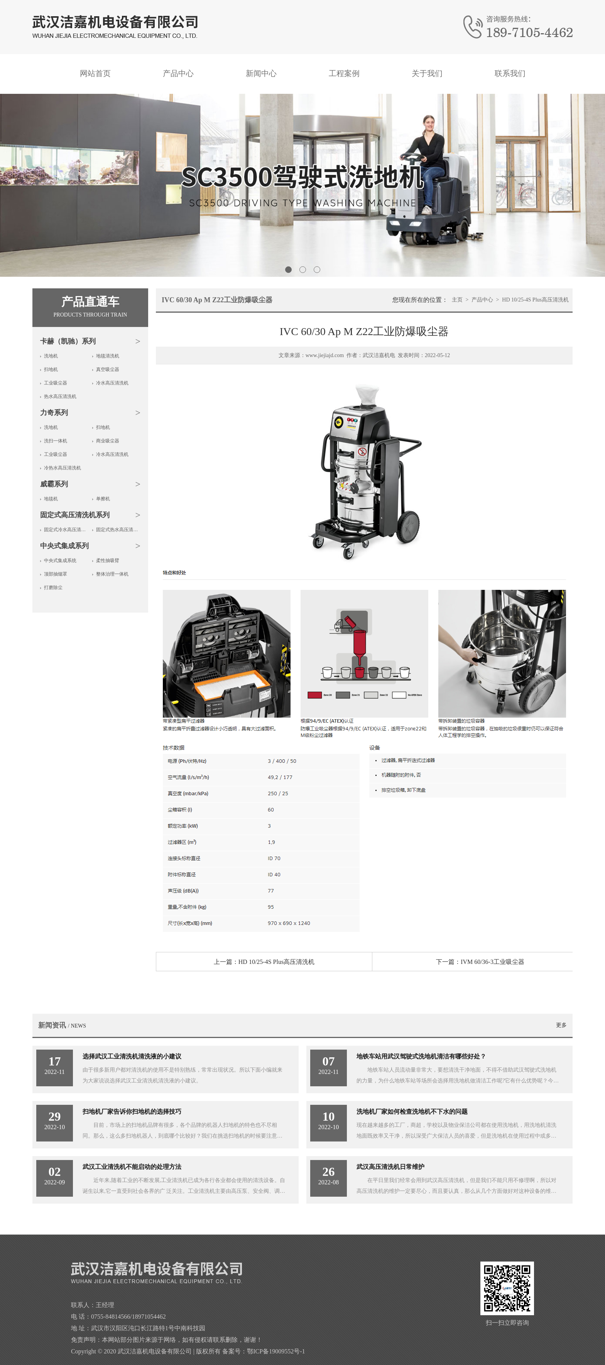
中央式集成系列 (64, 546)
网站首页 (95, 73)
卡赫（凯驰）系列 (68, 341)
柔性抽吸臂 (107, 560)
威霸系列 (54, 484)
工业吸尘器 (55, 383)
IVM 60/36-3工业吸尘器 (492, 962)
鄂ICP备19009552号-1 (276, 1351)
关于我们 (427, 73)
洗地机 (51, 356)
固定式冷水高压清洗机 (66, 529)
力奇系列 (54, 413)
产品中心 (178, 73)
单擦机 (103, 498)
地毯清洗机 (107, 356)
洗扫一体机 (55, 441)
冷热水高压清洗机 (62, 468)
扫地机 (51, 369)
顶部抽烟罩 (55, 574)
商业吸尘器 (107, 441)
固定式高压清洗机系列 (75, 515)
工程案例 (344, 73)
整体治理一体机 (112, 574)
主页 (457, 300)
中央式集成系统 (60, 560)
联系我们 (510, 73)
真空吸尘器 (107, 369)
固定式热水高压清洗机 (118, 529)
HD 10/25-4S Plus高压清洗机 (535, 300)
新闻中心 (261, 73)
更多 (561, 1025)
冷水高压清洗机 (112, 383)
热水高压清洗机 (60, 396)
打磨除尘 (53, 587)
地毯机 (51, 498)
